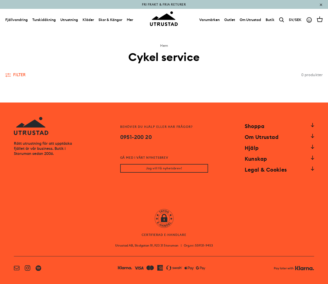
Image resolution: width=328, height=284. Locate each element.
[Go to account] (309, 20)
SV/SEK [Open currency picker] (295, 19)
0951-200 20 (136, 137)
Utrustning (69, 19)
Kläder (88, 19)
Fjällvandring (16, 19)
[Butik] (270, 19)
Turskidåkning (44, 19)
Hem (164, 45)
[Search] (281, 20)
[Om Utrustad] (250, 19)
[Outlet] (229, 19)
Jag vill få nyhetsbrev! (164, 168)
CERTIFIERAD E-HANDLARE (164, 235)
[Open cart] (320, 19)
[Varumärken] (209, 19)
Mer (130, 19)
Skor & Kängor (110, 19)
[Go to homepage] (164, 18)
